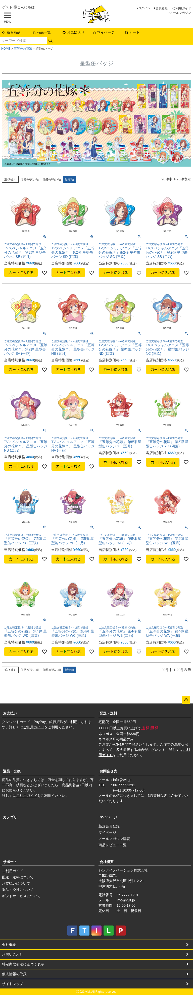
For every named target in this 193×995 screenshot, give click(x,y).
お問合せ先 (108, 771)
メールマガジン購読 (114, 839)
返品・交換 (12, 771)
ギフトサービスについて (21, 896)
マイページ (103, 32)
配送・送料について (18, 877)
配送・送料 (108, 713)
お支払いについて (16, 883)
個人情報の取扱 (14, 974)
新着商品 (11, 32)
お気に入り (73, 32)
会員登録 (162, 8)
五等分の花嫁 (23, 48)
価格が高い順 (52, 179)
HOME (5, 48)
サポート (10, 862)
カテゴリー (12, 817)
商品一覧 (41, 32)
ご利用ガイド (182, 8)
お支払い (10, 713)
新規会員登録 (109, 826)
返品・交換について (18, 890)
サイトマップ (12, 984)
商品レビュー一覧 (113, 845)
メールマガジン (180, 13)
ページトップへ (186, 700)
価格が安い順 (30, 179)
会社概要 (107, 862)
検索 (51, 40)
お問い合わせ (12, 954)
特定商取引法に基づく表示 (23, 964)
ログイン (144, 8)
